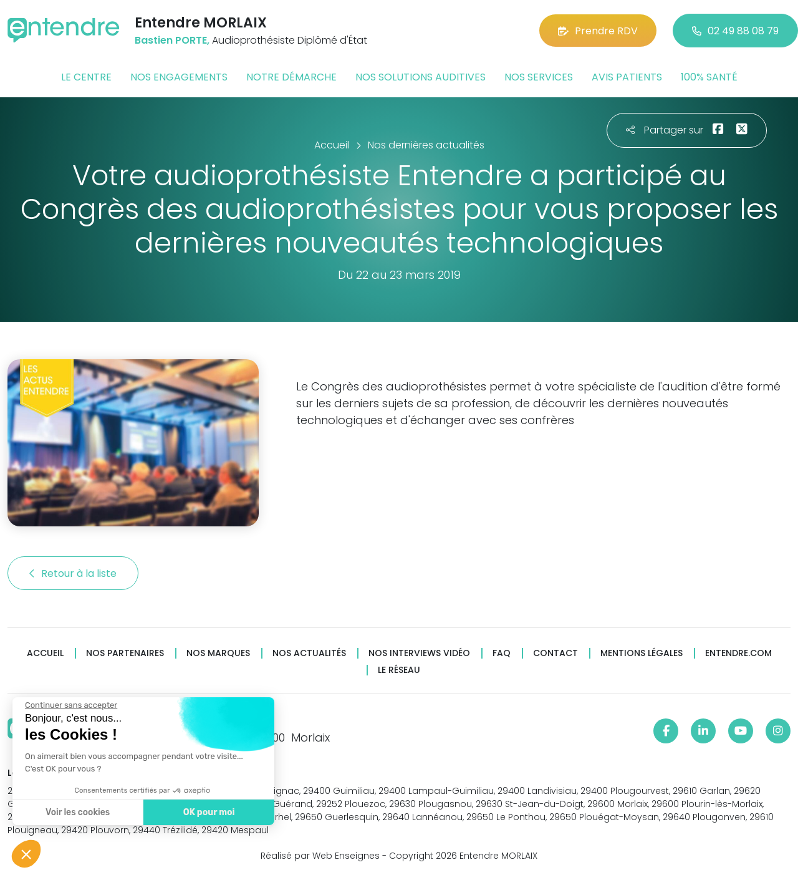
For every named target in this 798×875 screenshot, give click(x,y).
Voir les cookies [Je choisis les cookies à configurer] (76, 812)
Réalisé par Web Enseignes (320, 855)
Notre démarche (291, 77)
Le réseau (399, 670)
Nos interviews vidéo (419, 653)
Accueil (45, 653)
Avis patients (627, 77)
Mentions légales (641, 653)
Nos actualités (309, 653)
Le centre (86, 77)
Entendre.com (738, 653)
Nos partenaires (125, 653)
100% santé (709, 77)
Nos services (538, 77)
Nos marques (218, 653)
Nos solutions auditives (420, 77)
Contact (555, 653)
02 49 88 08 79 (735, 31)
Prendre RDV (598, 31)
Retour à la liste (73, 573)
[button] (26, 854)
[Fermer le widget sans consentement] (69, 705)
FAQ (502, 653)
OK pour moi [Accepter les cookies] (207, 812)
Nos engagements (179, 77)
